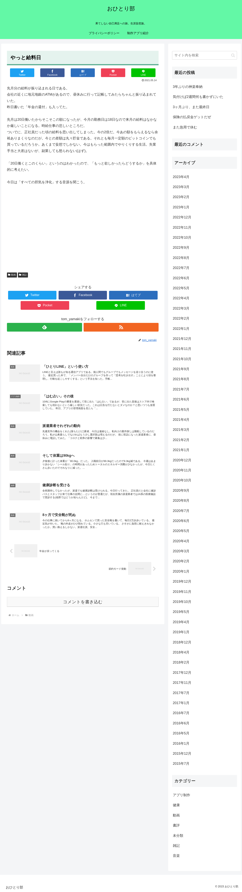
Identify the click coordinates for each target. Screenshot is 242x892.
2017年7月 (181, 693)
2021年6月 (181, 399)
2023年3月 (181, 187)
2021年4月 (181, 420)
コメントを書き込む (83, 607)
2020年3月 (181, 551)
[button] (233, 55)
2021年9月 (181, 369)
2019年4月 (181, 622)
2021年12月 (182, 339)
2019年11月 (182, 592)
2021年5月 (181, 410)
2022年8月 (181, 258)
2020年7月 (181, 511)
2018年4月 (181, 652)
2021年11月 (182, 349)
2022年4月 (181, 298)
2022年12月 (182, 217)
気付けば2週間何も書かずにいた (198, 97)
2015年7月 (181, 764)
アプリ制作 (181, 795)
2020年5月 (181, 531)
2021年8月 (181, 379)
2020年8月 (181, 500)
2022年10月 (182, 237)
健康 (176, 805)
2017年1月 (181, 703)
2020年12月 (182, 460)
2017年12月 (182, 673)
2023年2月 (181, 197)
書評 (176, 825)
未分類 (178, 836)
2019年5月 (181, 612)
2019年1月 (181, 632)
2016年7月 (181, 713)
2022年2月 (181, 318)
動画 (12, 274)
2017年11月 (182, 683)
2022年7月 (181, 268)
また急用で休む (185, 127)
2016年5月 (181, 733)
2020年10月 (182, 480)
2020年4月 (181, 541)
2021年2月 (181, 440)
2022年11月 (182, 227)
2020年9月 (181, 490)
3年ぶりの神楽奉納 (188, 87)
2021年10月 (182, 359)
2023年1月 (181, 207)
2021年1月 (181, 450)
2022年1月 (181, 329)
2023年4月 (181, 177)
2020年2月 (181, 561)
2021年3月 (181, 430)
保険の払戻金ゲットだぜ (192, 117)
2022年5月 (181, 288)
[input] (204, 55)
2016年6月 (181, 723)
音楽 (176, 856)
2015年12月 (182, 753)
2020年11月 (182, 470)
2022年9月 (181, 248)
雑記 (23, 274)
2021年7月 (181, 389)
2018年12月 (182, 642)
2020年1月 (181, 571)
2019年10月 (182, 602)
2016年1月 (181, 743)
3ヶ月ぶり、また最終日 (191, 107)
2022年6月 (181, 278)
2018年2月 (181, 662)
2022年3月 (181, 308)
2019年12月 (182, 581)
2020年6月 (181, 521)
